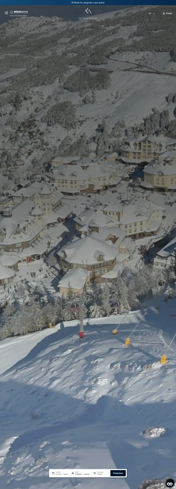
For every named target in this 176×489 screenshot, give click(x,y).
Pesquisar (118, 473)
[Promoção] (102, 474)
